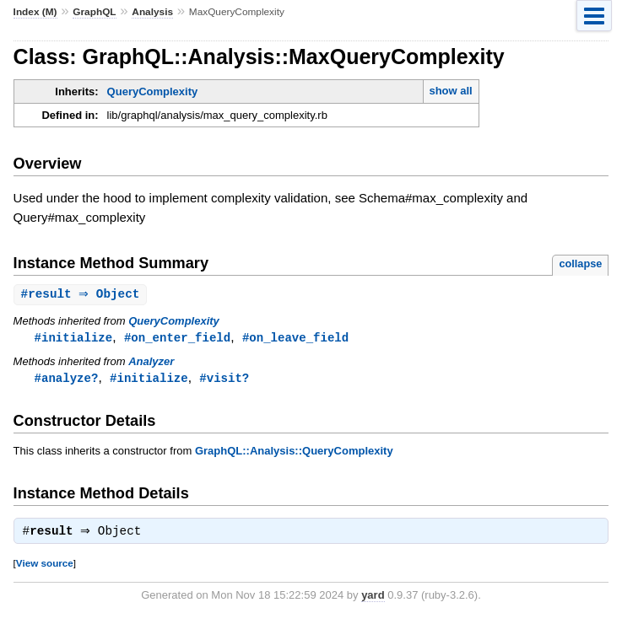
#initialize (74, 339)
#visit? (224, 380)
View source (44, 567)
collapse (580, 263)
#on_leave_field (295, 339)
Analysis (152, 12)
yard (372, 599)
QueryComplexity (152, 91)
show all (450, 90)
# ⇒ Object (82, 295)
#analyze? (67, 380)
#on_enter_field (177, 339)
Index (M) (35, 12)
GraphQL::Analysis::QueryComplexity (294, 453)
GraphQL (94, 12)
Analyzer (151, 363)
